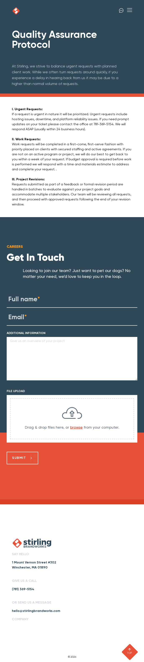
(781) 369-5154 (23, 589)
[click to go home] (16, 11)
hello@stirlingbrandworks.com (36, 611)
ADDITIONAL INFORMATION (26, 333)
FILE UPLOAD (16, 391)
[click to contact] (121, 10)
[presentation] (72, 418)
